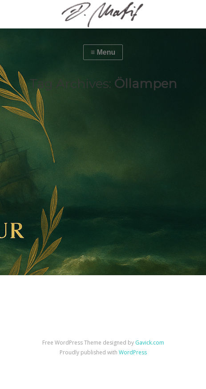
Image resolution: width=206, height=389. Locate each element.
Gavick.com (149, 342)
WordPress (133, 352)
